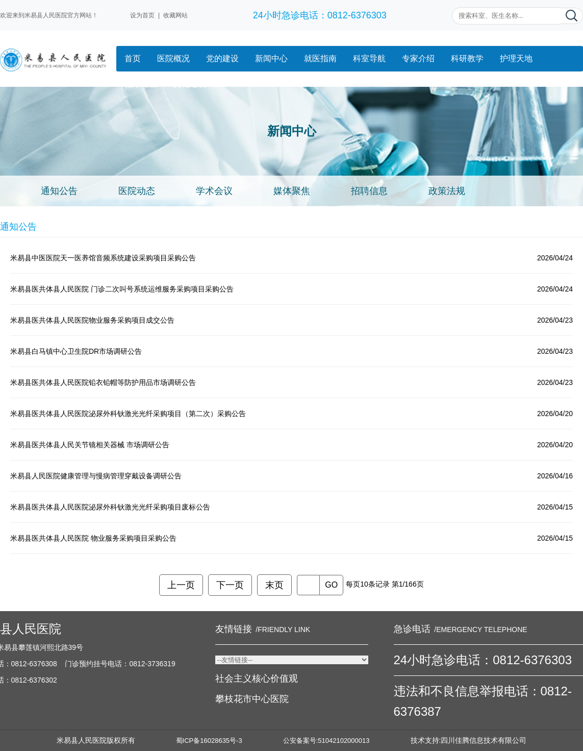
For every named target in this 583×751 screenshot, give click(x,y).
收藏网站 (175, 15)
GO (331, 584)
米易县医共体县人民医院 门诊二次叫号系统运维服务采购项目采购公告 (122, 289)
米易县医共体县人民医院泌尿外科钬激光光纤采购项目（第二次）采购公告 (128, 413)
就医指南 (320, 58)
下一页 (230, 585)
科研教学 (467, 58)
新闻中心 (271, 58)
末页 (274, 585)
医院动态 (136, 191)
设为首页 (142, 15)
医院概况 (173, 58)
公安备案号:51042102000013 (326, 740)
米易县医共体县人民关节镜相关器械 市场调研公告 (89, 445)
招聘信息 (369, 191)
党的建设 (222, 58)
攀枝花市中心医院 (252, 699)
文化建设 (189, 84)
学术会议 (214, 191)
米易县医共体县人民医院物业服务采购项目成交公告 (92, 320)
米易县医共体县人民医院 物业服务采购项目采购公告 (93, 538)
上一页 (181, 585)
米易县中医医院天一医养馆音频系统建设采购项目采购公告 (103, 258)
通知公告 (59, 191)
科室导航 (369, 58)
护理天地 (516, 58)
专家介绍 (418, 58)
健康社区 (140, 84)
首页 (132, 58)
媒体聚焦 (291, 191)
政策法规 (446, 191)
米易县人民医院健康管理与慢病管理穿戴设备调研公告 (96, 476)
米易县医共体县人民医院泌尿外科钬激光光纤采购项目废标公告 (110, 507)
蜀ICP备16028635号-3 (209, 740)
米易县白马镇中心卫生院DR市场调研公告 (76, 351)
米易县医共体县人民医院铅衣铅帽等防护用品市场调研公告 (103, 382)
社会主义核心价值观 (256, 678)
